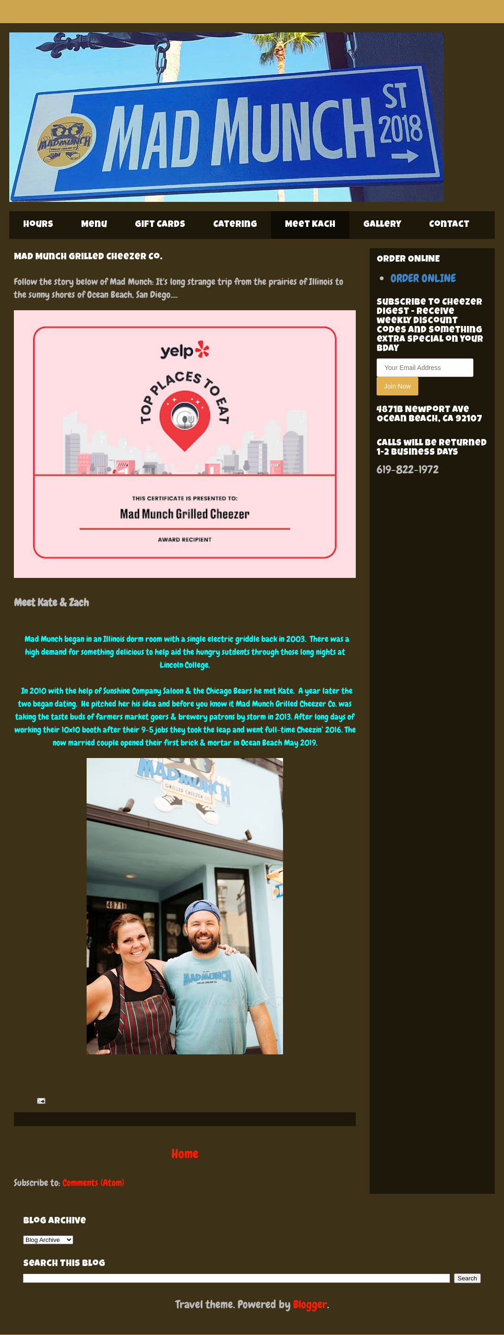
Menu (94, 225)
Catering (235, 225)
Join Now (397, 386)
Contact (449, 225)
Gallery (382, 225)
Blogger (310, 1304)
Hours (38, 225)
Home (185, 1154)
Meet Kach (310, 225)
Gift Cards (160, 225)
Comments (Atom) (93, 1183)
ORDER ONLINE (423, 278)
